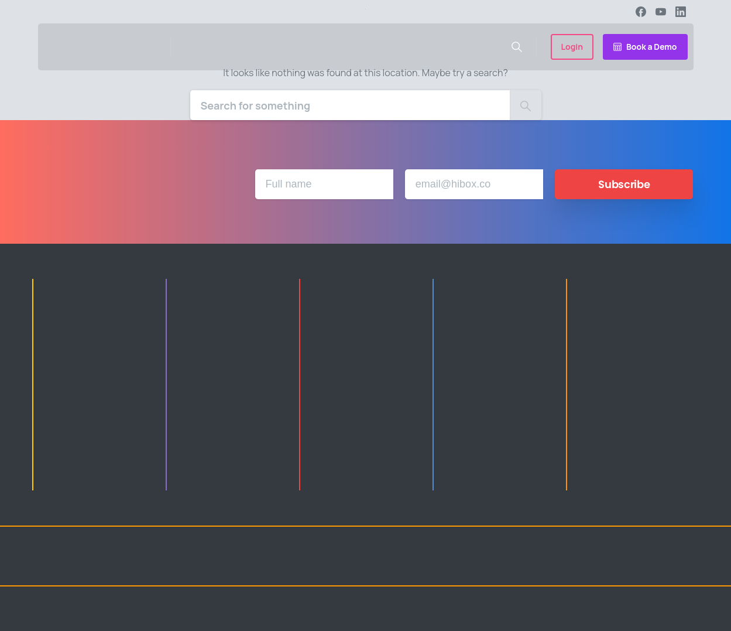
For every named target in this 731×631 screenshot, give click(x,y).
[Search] (350, 105)
